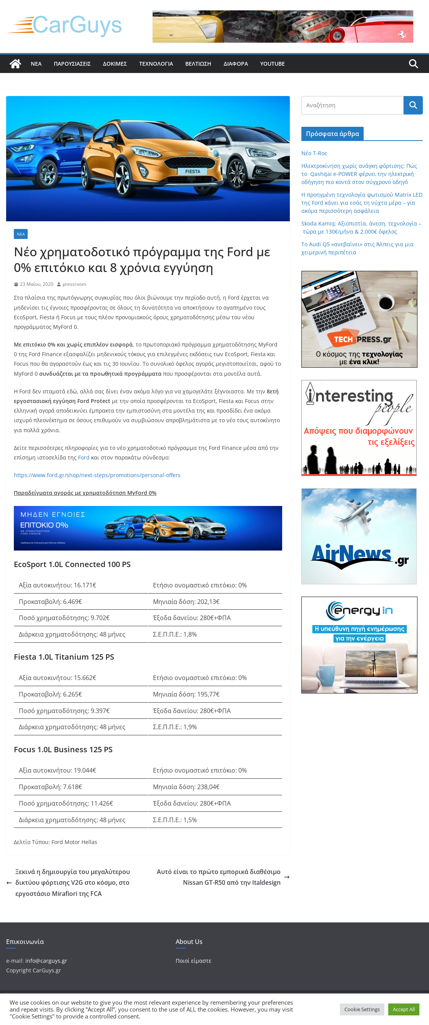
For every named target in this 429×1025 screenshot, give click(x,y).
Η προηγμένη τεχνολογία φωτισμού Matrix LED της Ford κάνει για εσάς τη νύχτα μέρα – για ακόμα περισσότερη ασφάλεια (361, 202)
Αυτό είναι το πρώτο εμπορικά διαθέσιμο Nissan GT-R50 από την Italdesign (223, 877)
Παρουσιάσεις (72, 63)
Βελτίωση (198, 63)
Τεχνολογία (156, 63)
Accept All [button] (404, 1009)
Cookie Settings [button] (362, 1009)
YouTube (272, 63)
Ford (84, 457)
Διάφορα (236, 63)
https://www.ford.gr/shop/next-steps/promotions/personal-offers (97, 475)
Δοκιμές (115, 63)
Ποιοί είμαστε (193, 960)
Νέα (36, 63)
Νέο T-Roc (314, 153)
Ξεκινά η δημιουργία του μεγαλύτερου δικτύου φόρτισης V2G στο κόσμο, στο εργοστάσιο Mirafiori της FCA (68, 882)
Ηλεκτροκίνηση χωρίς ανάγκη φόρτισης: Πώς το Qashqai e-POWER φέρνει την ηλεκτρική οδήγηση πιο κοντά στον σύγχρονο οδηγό (359, 174)
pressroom (74, 284)
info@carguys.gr (46, 960)
